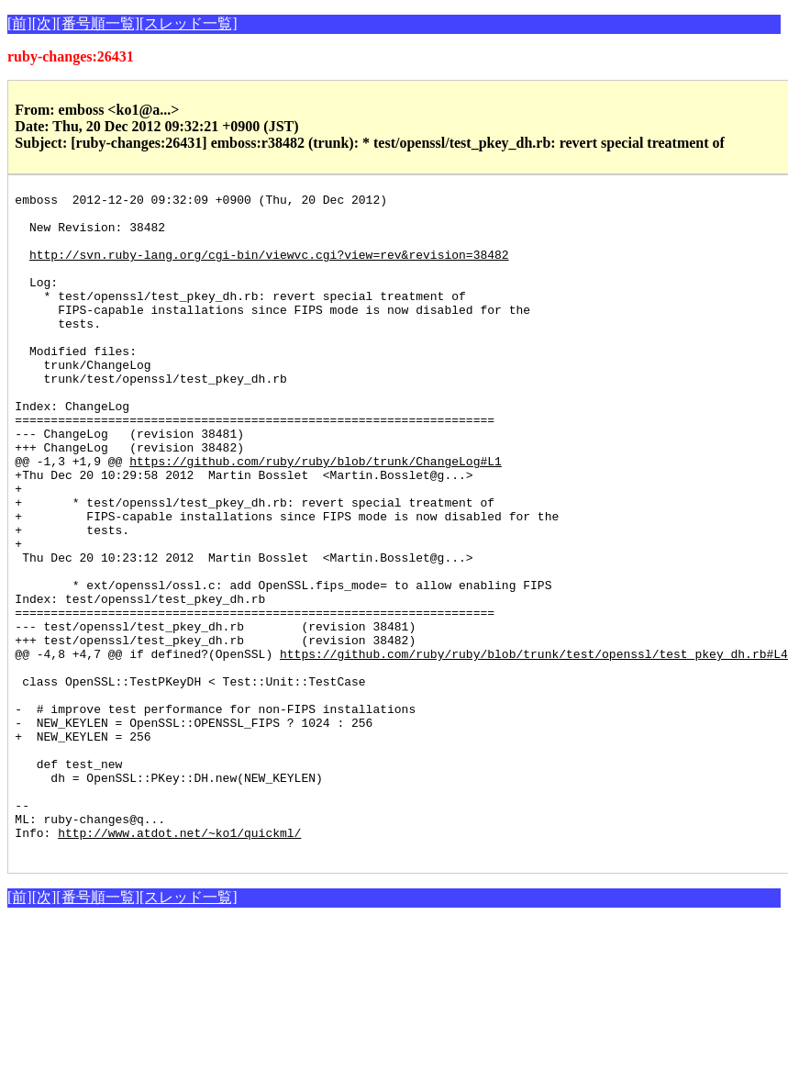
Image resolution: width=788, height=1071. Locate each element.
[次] (44, 23)
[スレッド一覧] (188, 23)
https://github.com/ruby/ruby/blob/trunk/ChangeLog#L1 (315, 516)
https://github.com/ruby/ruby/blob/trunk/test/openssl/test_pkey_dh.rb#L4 (534, 747)
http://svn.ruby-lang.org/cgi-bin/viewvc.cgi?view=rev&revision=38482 (269, 268)
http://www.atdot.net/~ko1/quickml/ (179, 962)
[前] (19, 23)
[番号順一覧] (97, 23)
